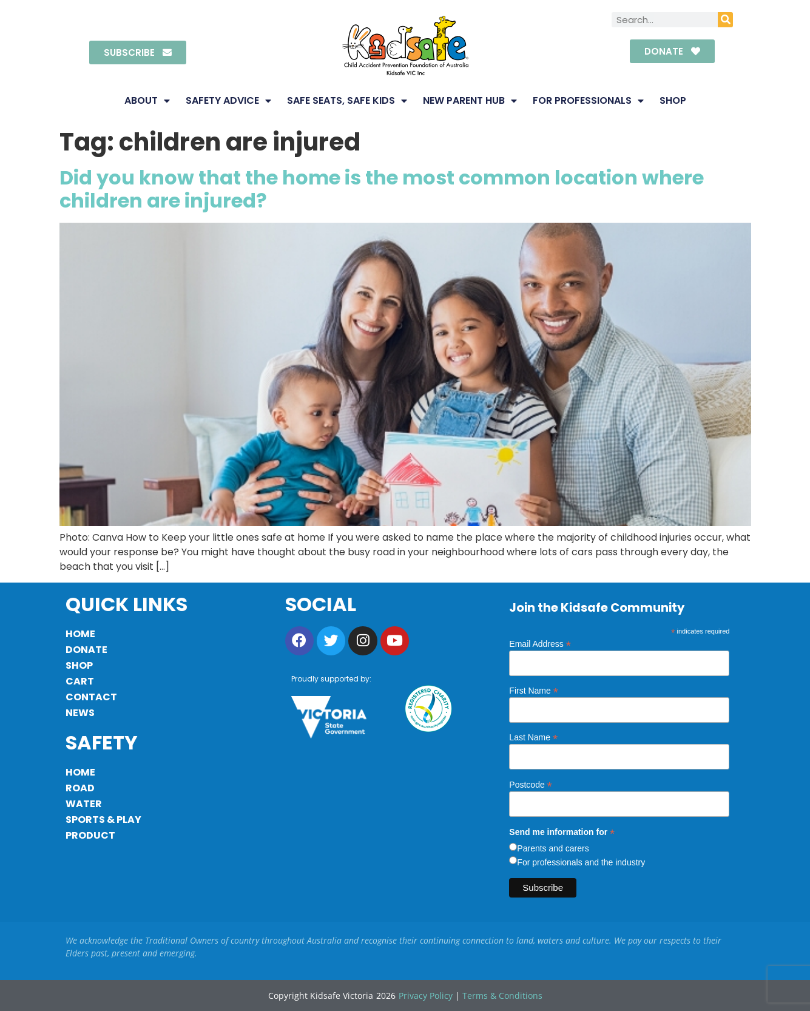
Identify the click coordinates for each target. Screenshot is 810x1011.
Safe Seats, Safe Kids (347, 100)
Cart (80, 681)
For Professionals (588, 100)
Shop (673, 100)
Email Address (540, 643)
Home (80, 634)
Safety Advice (228, 100)
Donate (86, 650)
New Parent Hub (470, 100)
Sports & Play (103, 820)
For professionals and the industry (581, 862)
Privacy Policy (426, 995)
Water (84, 804)
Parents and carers (553, 848)
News (80, 713)
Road (80, 788)
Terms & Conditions (502, 995)
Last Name (533, 737)
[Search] (725, 19)
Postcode (530, 784)
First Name (533, 690)
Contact (91, 697)
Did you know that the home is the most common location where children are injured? (381, 189)
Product (90, 835)
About (147, 100)
